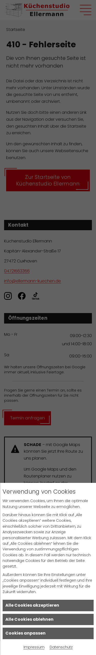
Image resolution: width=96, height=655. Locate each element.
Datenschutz (61, 647)
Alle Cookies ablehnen (29, 619)
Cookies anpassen (25, 633)
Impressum (34, 647)
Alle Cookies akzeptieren (32, 605)
